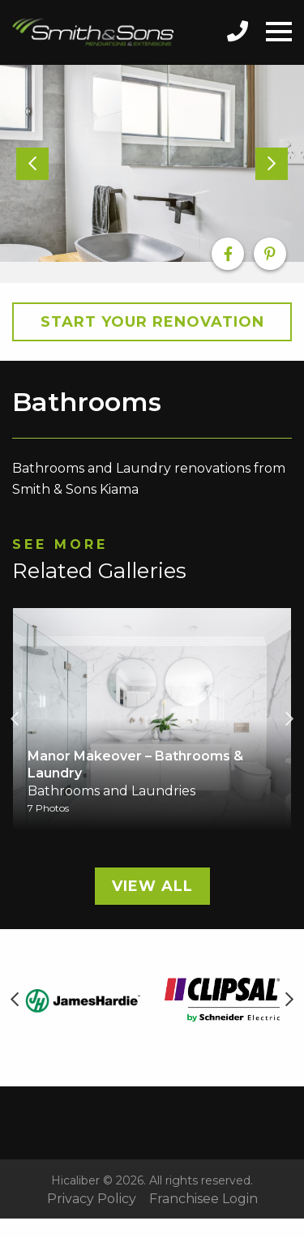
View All (152, 886)
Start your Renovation (152, 322)
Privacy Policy (91, 1199)
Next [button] (289, 719)
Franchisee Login (203, 1199)
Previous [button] (14, 719)
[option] (152, 164)
